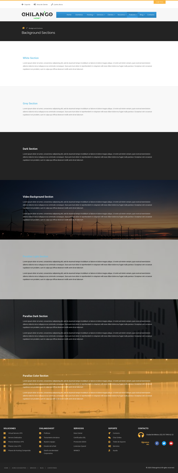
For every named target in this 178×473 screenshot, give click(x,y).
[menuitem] (70, 15)
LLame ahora (58, 4)
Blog (42, 468)
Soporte (27, 4)
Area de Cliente (42, 4)
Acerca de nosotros (19, 468)
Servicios (33, 468)
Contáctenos (52, 468)
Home (6, 468)
